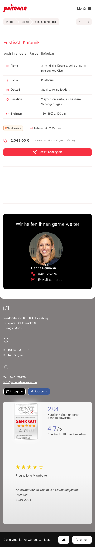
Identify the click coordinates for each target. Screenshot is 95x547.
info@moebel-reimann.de (20, 382)
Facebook (39, 391)
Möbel (10, 21)
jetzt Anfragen (47, 152)
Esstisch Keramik (46, 21)
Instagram (14, 391)
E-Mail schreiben (47, 279)
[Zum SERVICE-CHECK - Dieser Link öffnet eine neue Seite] (26, 421)
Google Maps (13, 328)
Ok (64, 539)
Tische (24, 21)
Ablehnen (82, 539)
